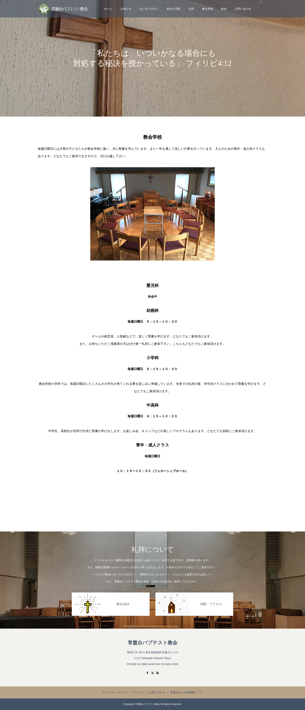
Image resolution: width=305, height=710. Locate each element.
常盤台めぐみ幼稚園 (182, 692)
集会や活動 (173, 8)
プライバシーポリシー (115, 692)
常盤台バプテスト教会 (152, 642)
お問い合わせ (243, 8)
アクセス (139, 692)
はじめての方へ (149, 8)
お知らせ (125, 8)
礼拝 (191, 8)
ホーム (108, 8)
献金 (224, 8)
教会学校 (207, 8)
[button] (261, 8)
